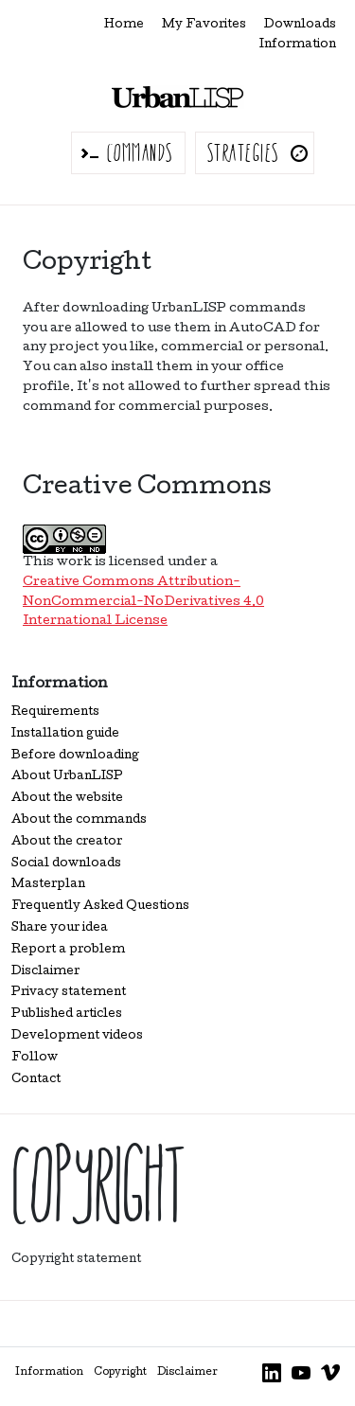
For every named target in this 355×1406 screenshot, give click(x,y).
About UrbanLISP (67, 777)
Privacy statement (68, 993)
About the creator (66, 842)
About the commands (79, 820)
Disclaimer (45, 972)
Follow (34, 1058)
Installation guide (65, 734)
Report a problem (68, 950)
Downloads (300, 25)
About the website (67, 798)
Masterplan (48, 885)
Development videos (77, 1036)
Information (297, 45)
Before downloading (75, 756)
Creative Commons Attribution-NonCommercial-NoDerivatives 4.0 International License (143, 603)
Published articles (66, 1014)
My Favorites (204, 25)
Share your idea (59, 928)
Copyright (120, 1373)
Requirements (55, 712)
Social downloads (66, 864)
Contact (36, 1080)
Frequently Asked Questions (100, 906)
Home (124, 25)
